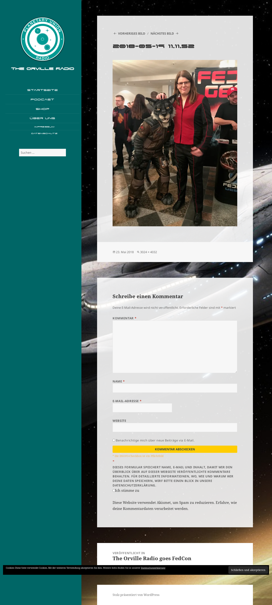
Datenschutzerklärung (153, 567)
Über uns (42, 118)
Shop (42, 109)
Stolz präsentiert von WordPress (136, 595)
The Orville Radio (42, 68)
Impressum (44, 127)
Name (119, 381)
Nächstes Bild (162, 33)
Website (119, 421)
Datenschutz (44, 133)
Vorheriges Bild (131, 33)
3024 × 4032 (148, 252)
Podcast (42, 99)
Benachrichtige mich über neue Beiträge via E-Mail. (155, 440)
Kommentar (124, 318)
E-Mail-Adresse (127, 401)
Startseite (42, 90)
